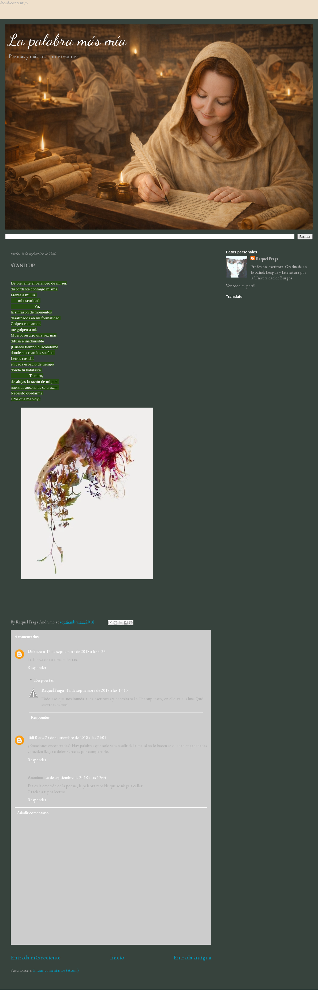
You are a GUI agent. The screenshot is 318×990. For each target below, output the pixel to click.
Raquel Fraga (53, 690)
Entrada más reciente (36, 957)
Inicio (117, 957)
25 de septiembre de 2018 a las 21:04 (75, 737)
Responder (37, 667)
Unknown (36, 651)
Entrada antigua (192, 957)
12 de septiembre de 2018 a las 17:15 (97, 690)
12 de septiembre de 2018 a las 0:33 (76, 651)
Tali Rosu (35, 737)
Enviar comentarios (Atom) (56, 970)
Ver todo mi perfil (240, 286)
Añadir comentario (32, 813)
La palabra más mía (67, 40)
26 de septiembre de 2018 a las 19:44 (75, 777)
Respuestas (44, 680)
